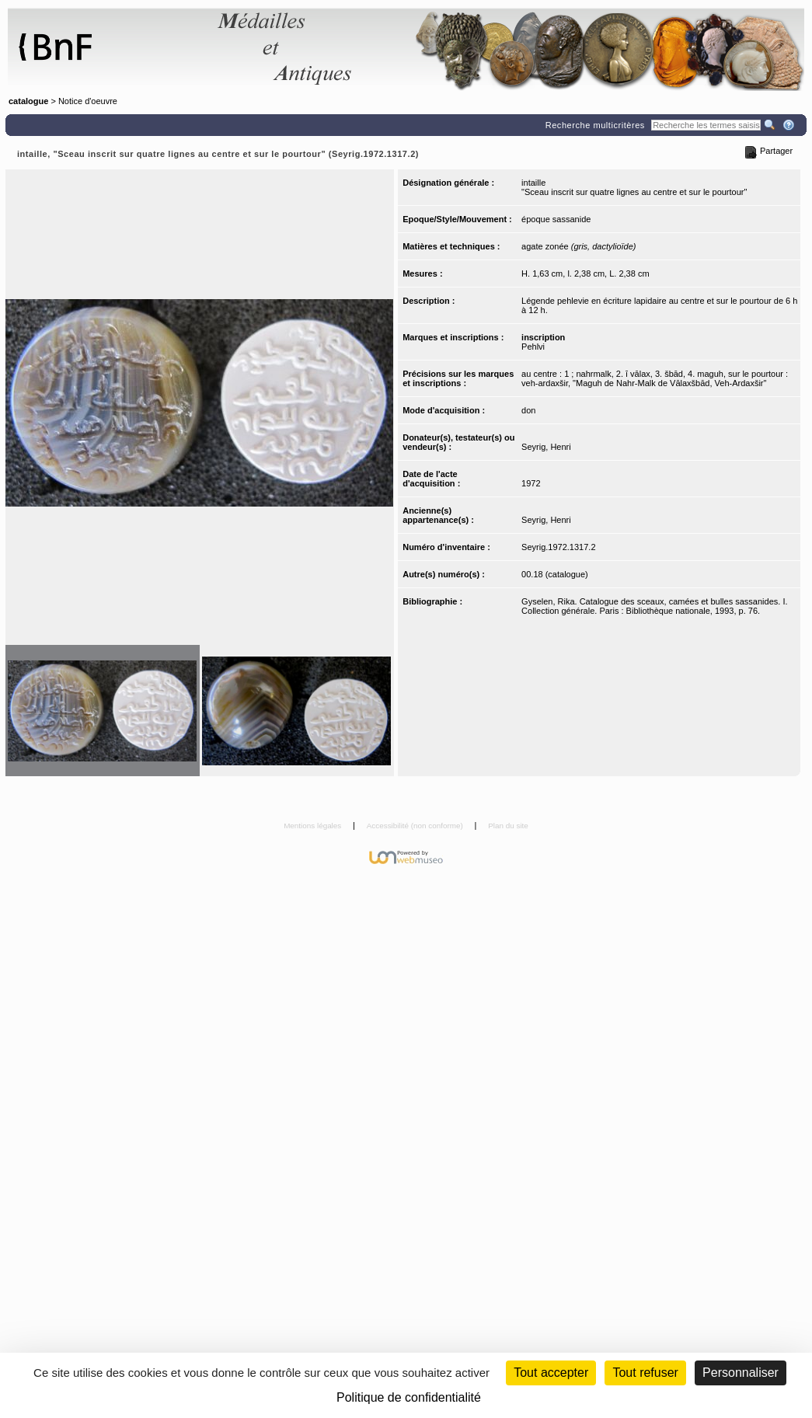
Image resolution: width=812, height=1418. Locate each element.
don (528, 410)
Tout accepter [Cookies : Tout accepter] (551, 1372)
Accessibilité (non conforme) (416, 825)
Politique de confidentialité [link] (408, 1397)
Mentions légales (313, 825)
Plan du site (508, 825)
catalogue (28, 101)
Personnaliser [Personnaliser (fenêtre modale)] (740, 1372)
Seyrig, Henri (546, 446)
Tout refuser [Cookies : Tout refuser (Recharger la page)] (645, 1372)
